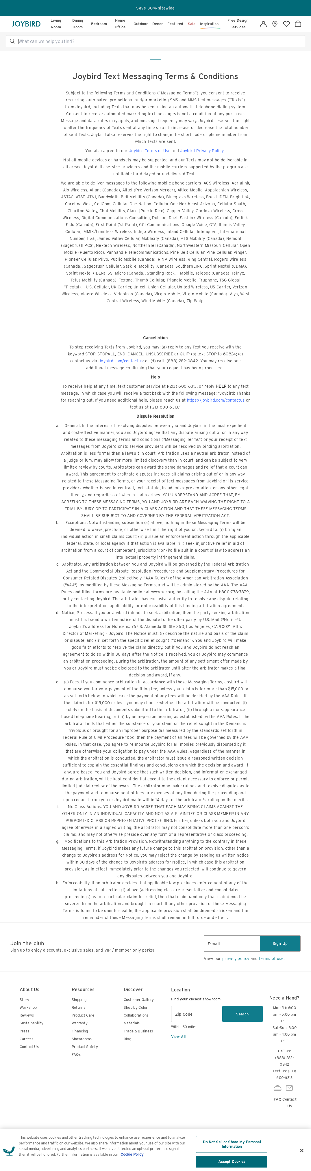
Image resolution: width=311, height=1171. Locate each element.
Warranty (80, 1023)
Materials (132, 1023)
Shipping (79, 999)
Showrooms (82, 1039)
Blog (127, 1039)
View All (178, 1036)
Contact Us (29, 1047)
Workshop (28, 1007)
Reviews (27, 1015)
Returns (78, 1007)
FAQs (76, 1054)
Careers (26, 1039)
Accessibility (198, 1143)
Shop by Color (136, 1007)
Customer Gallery (139, 999)
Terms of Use (123, 1149)
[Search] (158, 41)
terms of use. (272, 958)
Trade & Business (138, 1031)
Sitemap (169, 1143)
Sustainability (31, 1023)
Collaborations (136, 1015)
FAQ (277, 1092)
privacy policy (235, 958)
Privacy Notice (145, 1146)
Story (24, 999)
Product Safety (85, 1047)
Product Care (83, 1015)
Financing (80, 1031)
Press (24, 1031)
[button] (158, 41)
